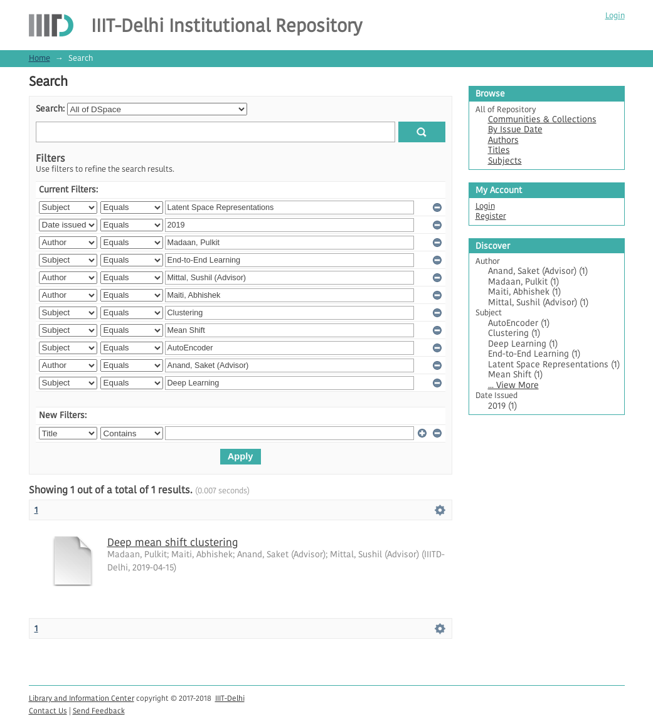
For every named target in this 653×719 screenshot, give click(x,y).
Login (615, 15)
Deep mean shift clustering (172, 542)
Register (490, 216)
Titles (499, 150)
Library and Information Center (81, 698)
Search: (50, 108)
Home (39, 58)
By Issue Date (515, 129)
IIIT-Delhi (230, 698)
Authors (503, 140)
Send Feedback (99, 710)
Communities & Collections (542, 119)
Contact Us (48, 710)
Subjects (505, 160)
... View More (513, 385)
